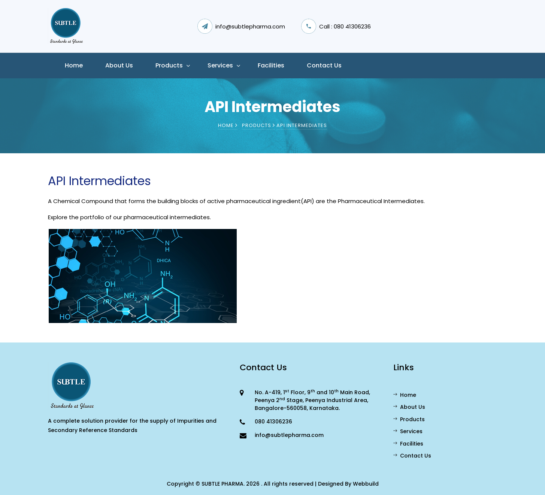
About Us (409, 407)
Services (220, 65)
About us (119, 65)
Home (74, 65)
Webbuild (366, 484)
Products (169, 65)
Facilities (271, 65)
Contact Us (324, 65)
